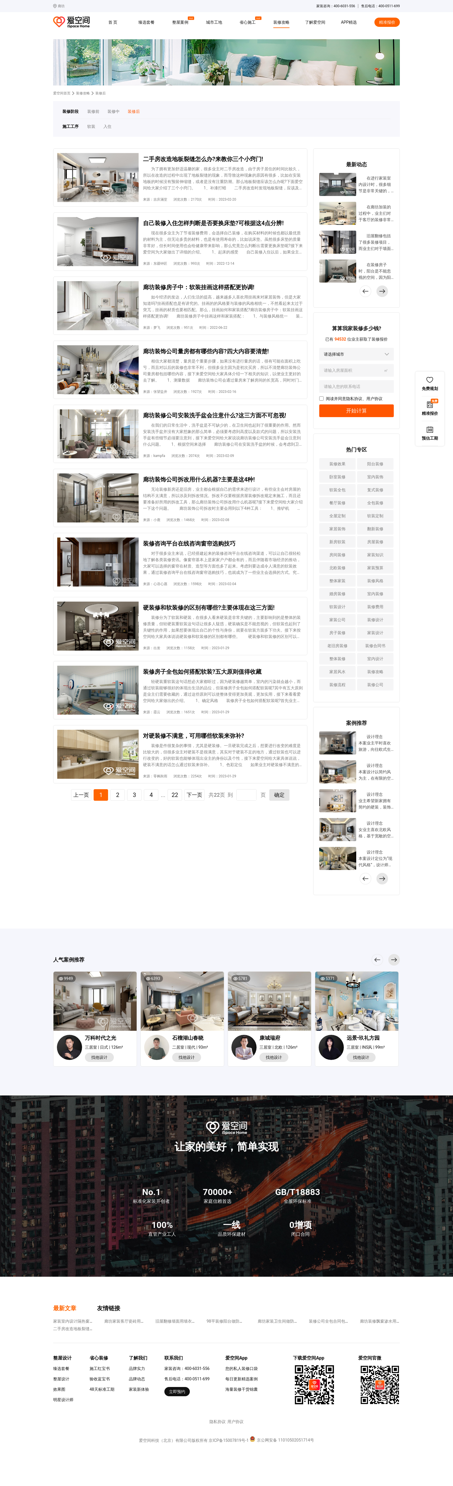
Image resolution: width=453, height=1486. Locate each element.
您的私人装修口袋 (241, 1368)
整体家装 (337, 580)
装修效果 (337, 464)
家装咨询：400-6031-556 (186, 1368)
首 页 (112, 22)
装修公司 (375, 684)
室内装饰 (375, 477)
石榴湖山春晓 (187, 1038)
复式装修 (375, 490)
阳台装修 (375, 464)
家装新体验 (139, 1389)
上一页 (81, 795)
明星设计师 (63, 1399)
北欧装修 (337, 567)
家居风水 (337, 671)
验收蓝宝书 (100, 1379)
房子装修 (337, 632)
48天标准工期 (102, 1389)
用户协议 (374, 398)
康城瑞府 (269, 1038)
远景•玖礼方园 (363, 1038)
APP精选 (349, 22)
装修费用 (375, 606)
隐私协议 (354, 398)
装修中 (113, 111)
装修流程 (337, 684)
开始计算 (356, 411)
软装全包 (337, 490)
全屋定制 (337, 516)
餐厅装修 (337, 503)
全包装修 (375, 503)
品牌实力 (137, 1368)
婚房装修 (337, 593)
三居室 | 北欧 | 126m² (278, 1047)
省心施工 (248, 21)
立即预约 (177, 1391)
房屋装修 (375, 541)
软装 (91, 126)
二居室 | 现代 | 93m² (190, 1047)
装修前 (93, 111)
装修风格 (375, 580)
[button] (382, 291)
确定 (279, 795)
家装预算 (375, 567)
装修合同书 (375, 645)
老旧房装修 (337, 645)
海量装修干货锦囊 (241, 1389)
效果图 (59, 1389)
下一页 (194, 795)
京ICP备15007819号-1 (228, 1440)
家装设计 (375, 632)
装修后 (134, 111)
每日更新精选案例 (241, 1379)
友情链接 (108, 1308)
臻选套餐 (146, 22)
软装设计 (337, 606)
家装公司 (337, 619)
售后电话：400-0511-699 (186, 1379)
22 (175, 794)
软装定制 (375, 516)
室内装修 (375, 593)
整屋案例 (181, 21)
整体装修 (337, 658)
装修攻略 (281, 22)
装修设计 (375, 619)
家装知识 (375, 554)
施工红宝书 (100, 1368)
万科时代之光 (100, 1038)
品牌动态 (137, 1379)
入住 (107, 126)
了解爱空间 (315, 22)
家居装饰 (337, 529)
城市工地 (214, 22)
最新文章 (64, 1308)
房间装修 (337, 554)
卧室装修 (337, 477)
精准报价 (387, 22)
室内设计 (375, 658)
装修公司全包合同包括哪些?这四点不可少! (347, 1321)
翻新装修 (375, 529)
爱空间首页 (61, 93)
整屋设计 (61, 1379)
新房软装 (337, 541)
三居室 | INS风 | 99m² (366, 1047)
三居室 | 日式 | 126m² (104, 1047)
